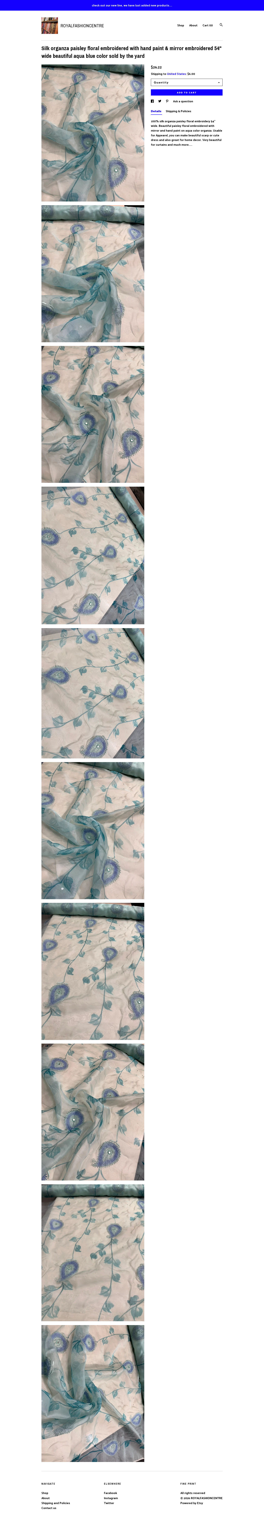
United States (176, 73)
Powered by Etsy (191, 1503)
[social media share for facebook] (153, 101)
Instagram (111, 1498)
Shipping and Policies (55, 1503)
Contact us (48, 1508)
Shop (180, 25)
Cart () (208, 25)
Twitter (109, 1503)
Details (156, 111)
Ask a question (183, 101)
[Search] (221, 25)
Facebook (110, 1492)
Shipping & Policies (178, 111)
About (193, 25)
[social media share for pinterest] (167, 101)
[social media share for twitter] (160, 101)
